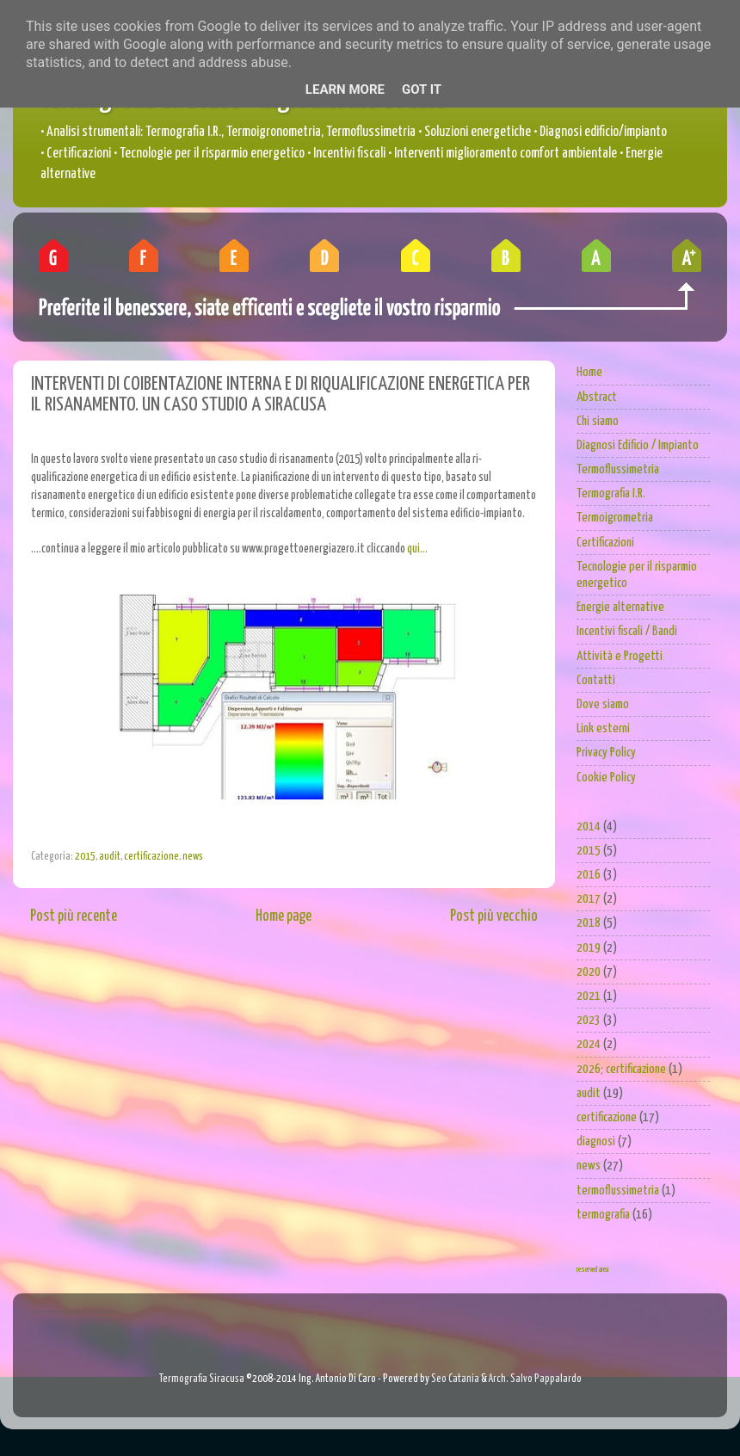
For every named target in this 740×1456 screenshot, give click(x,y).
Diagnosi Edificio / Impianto (638, 445)
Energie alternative (620, 607)
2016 (589, 874)
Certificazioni (605, 542)
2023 (589, 1020)
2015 (85, 856)
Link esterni (603, 728)
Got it (421, 89)
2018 (589, 922)
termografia (603, 1214)
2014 (589, 826)
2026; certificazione (621, 1069)
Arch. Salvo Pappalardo (535, 1379)
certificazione (151, 856)
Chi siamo (598, 421)
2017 (589, 898)
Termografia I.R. (611, 493)
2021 (589, 996)
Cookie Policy (606, 777)
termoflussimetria (618, 1190)
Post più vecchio (494, 916)
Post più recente (73, 916)
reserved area (592, 1270)
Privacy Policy (606, 752)
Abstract (597, 397)
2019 (589, 947)
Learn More (345, 89)
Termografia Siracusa (201, 1379)
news (192, 856)
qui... (417, 549)
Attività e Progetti (620, 656)
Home (589, 372)
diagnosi (596, 1141)
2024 (589, 1044)
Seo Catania (455, 1379)
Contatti (596, 680)
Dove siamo (603, 704)
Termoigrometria (615, 517)
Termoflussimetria (618, 469)
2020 (589, 972)
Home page (283, 916)
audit (109, 856)
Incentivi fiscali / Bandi (627, 631)
